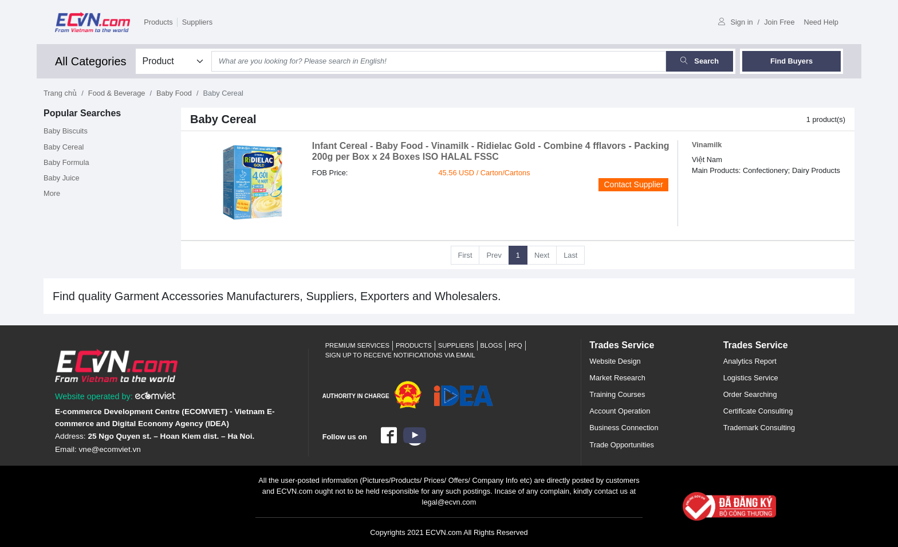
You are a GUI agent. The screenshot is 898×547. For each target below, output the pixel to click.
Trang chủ (60, 93)
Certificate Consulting (758, 411)
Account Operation (619, 411)
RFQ (515, 345)
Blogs (491, 345)
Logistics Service (750, 377)
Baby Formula (66, 162)
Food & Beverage (116, 93)
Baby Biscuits (66, 131)
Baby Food (174, 93)
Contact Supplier (633, 184)
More (52, 193)
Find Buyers (791, 61)
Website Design (614, 361)
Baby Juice (62, 178)
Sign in (735, 22)
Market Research (617, 377)
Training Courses (617, 394)
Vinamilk (707, 144)
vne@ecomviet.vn (110, 449)
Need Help (821, 22)
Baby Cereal (64, 147)
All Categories (91, 61)
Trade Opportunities (621, 444)
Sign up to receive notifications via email (400, 355)
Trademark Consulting (759, 427)
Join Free (779, 22)
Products (158, 22)
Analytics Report (750, 361)
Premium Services (357, 345)
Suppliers (197, 22)
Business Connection (623, 427)
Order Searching (750, 394)
